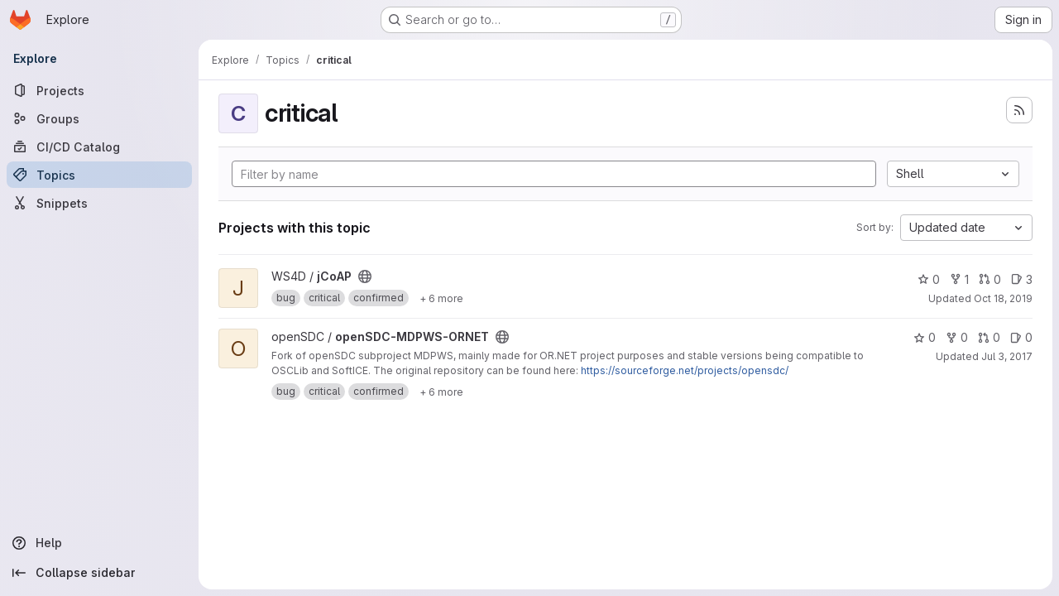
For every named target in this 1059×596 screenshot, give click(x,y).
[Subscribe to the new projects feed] (1019, 110)
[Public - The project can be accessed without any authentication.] (364, 276)
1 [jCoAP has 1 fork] (959, 279)
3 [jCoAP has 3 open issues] (1022, 279)
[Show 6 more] (441, 298)
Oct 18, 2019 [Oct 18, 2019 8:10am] (1003, 298)
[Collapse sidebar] (99, 573)
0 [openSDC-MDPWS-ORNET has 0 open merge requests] (989, 337)
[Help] (99, 543)
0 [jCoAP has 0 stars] (929, 279)
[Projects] (99, 90)
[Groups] (99, 118)
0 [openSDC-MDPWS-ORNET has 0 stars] (924, 337)
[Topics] (99, 174)
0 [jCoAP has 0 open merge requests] (990, 279)
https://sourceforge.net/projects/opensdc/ (684, 370)
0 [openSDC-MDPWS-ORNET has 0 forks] (957, 337)
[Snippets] (99, 203)
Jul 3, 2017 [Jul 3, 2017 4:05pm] (1007, 356)
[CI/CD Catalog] (99, 146)
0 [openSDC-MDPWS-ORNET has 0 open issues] (1021, 337)
